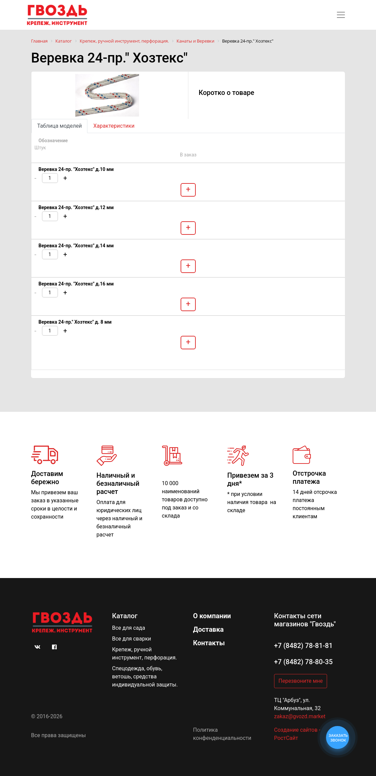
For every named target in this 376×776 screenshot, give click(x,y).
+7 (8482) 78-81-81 (303, 646)
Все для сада (128, 628)
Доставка (208, 629)
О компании (212, 616)
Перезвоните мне (300, 681)
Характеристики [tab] (113, 126)
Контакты (209, 643)
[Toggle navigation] (341, 14)
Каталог (124, 616)
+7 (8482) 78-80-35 (303, 662)
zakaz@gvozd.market (299, 716)
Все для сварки (131, 638)
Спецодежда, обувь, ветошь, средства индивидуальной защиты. (145, 676)
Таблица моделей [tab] (59, 126)
